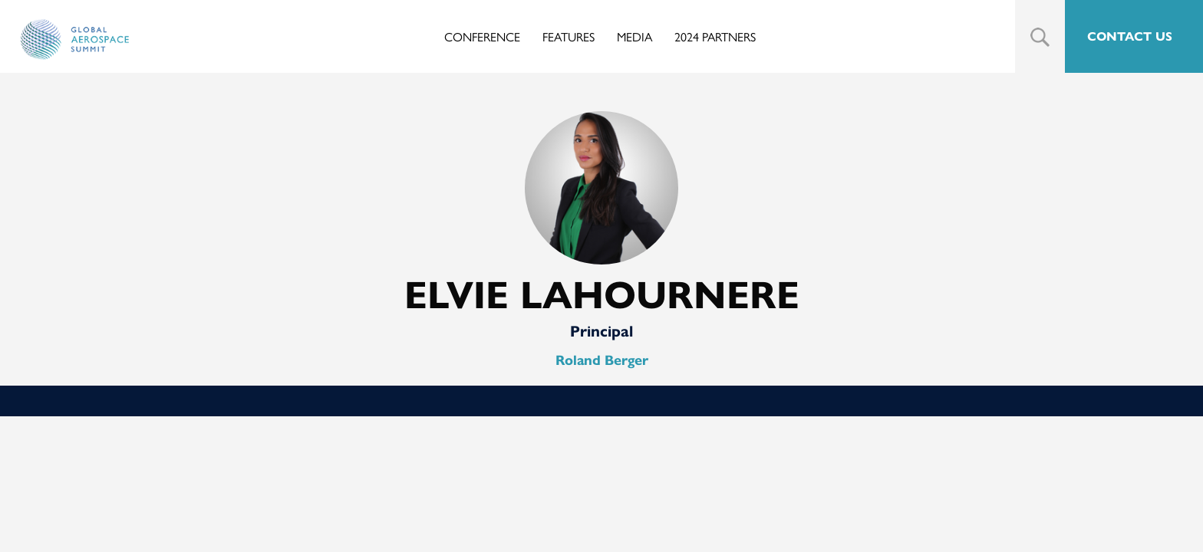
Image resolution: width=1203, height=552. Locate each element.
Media (634, 36)
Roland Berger (601, 360)
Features (568, 36)
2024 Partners (715, 36)
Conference (482, 36)
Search (1040, 37)
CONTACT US (1129, 36)
